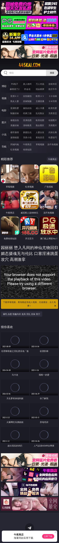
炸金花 (27, 89)
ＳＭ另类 (52, 101)
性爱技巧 (52, 137)
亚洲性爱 (14, 108)
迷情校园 (14, 137)
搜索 (52, 72)
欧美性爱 (52, 108)
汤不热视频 (52, 144)
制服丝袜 (14, 113)
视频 (4, 98)
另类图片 (52, 125)
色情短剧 (27, 149)
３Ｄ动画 (52, 96)
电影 (4, 110)
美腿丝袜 (14, 125)
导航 (4, 146)
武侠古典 (52, 132)
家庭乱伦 (27, 132)
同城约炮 (14, 144)
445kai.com (29, 65)
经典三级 (27, 113)
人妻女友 (40, 132)
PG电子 (14, 83)
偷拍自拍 (27, 108)
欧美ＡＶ (40, 96)
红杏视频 (14, 149)
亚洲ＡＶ (14, 96)
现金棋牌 (40, 89)
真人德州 (27, 83)
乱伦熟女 (40, 113)
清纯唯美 (27, 125)
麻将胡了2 (14, 89)
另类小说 (27, 137)
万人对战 (40, 83)
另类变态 (52, 113)
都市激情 (14, 132)
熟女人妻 (14, 101)
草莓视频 (40, 144)
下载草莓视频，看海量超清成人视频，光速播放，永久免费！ (30, 304)
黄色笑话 (40, 137)
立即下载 (48, 536)
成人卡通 (40, 108)
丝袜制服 (27, 101)
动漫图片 (52, 120)
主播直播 (40, 101)
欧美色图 (40, 120)
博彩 (4, 86)
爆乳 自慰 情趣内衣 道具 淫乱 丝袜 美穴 (21, 314)
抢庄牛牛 (52, 89)
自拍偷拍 (27, 96)
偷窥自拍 (14, 120)
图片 (4, 122)
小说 (4, 134)
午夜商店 (27, 144)
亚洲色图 (27, 120)
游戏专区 (52, 83)
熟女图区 (40, 125)
